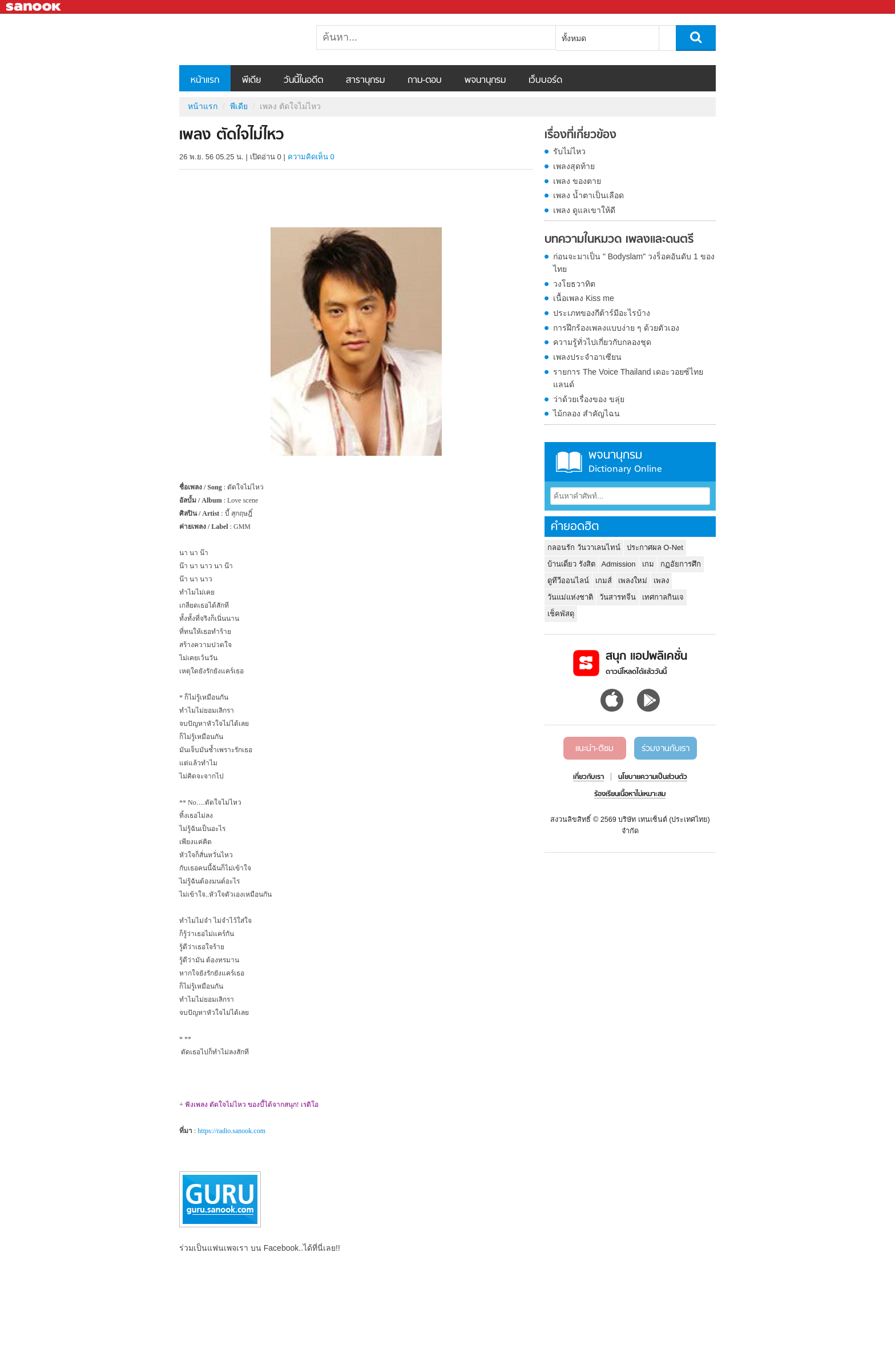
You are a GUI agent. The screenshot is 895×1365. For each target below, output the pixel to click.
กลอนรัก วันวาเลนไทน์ (583, 547)
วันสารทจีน (617, 597)
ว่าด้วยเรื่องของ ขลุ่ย (588, 399)
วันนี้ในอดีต (303, 80)
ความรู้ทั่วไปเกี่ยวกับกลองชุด (602, 342)
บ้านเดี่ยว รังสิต (571, 564)
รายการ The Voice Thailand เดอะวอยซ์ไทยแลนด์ (628, 378)
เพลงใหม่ (632, 580)
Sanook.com (34, 7)
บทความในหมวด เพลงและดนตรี (619, 239)
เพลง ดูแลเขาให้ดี (584, 210)
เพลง (661, 580)
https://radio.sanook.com (231, 1131)
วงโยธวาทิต (574, 283)
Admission (619, 564)
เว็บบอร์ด (545, 80)
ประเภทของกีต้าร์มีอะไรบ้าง (601, 313)
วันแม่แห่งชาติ (570, 597)
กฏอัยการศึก (680, 564)
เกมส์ (603, 580)
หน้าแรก (205, 80)
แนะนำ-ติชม (594, 749)
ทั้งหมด (574, 38)
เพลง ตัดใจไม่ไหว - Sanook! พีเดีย (239, 39)
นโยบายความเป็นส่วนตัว (652, 777)
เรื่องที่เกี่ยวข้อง (580, 135)
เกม (648, 564)
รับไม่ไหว (569, 151)
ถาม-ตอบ (425, 80)
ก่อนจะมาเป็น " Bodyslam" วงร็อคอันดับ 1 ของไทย (634, 263)
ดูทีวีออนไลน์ (568, 580)
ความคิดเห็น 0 (311, 156)
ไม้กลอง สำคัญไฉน (586, 413)
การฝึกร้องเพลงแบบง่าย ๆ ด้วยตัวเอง (616, 327)
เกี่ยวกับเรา (588, 777)
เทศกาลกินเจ (663, 597)
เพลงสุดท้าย (574, 166)
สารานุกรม (365, 80)
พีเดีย (251, 80)
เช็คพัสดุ (560, 613)
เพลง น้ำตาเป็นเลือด (588, 195)
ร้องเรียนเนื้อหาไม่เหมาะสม (630, 794)
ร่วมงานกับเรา (666, 749)
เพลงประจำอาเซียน (587, 357)
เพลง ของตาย (577, 181)
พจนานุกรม (485, 80)
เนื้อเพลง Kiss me (583, 298)
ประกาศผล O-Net (655, 547)
